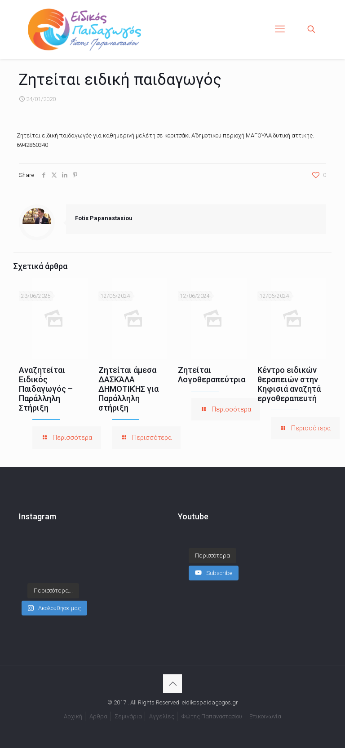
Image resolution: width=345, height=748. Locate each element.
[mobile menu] (280, 29)
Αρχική (73, 716)
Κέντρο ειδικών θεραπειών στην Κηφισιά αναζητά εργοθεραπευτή (289, 384)
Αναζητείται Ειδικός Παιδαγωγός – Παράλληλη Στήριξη (46, 388)
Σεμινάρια (128, 716)
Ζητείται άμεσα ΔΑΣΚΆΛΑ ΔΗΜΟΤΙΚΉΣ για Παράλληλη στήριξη (128, 388)
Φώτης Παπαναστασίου (211, 716)
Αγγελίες (161, 716)
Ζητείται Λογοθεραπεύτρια (211, 374)
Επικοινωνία (265, 716)
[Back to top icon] (172, 683)
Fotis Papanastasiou (104, 218)
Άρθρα (98, 716)
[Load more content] (212, 555)
